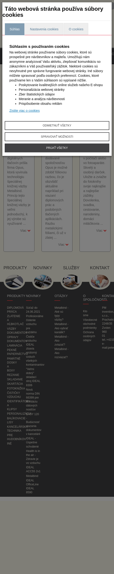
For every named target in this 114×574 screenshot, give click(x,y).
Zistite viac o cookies (24, 110)
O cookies (76, 29)
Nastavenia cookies (44, 29)
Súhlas (15, 29)
